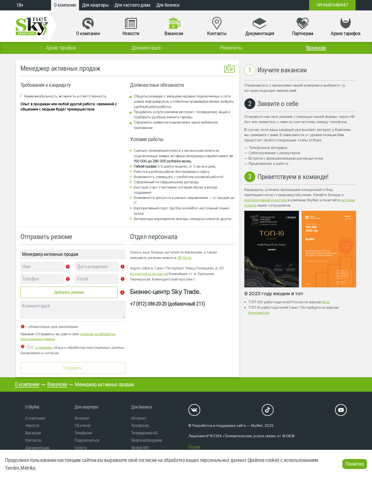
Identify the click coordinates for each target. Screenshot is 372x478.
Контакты (33, 440)
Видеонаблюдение (146, 440)
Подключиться (86, 440)
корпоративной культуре (266, 200)
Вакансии (57, 384)
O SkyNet (32, 406)
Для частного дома (132, 5)
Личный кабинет (332, 5)
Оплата (80, 447)
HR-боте (184, 258)
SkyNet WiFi (140, 447)
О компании (65, 5)
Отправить (72, 367)
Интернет (82, 418)
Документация (37, 447)
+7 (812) (267, 5)
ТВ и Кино (82, 425)
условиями (43, 347)
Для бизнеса (168, 5)
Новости (32, 425)
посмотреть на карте (149, 274)
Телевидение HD (144, 432)
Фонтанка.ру (259, 313)
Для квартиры (95, 5)
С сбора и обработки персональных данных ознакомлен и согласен (72, 349)
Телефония (83, 432)
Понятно (354, 464)
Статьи (194, 447)
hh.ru (326, 302)
